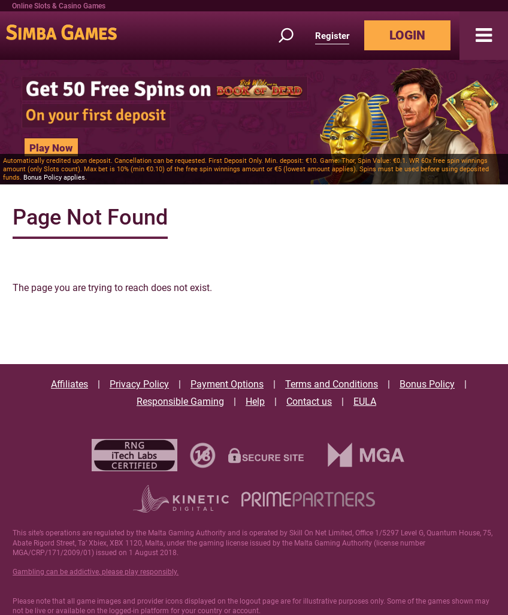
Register (332, 36)
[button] (483, 35)
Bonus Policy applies (54, 177)
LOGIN (407, 35)
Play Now (50, 148)
